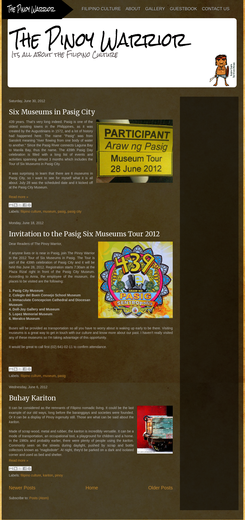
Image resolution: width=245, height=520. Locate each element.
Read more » (18, 197)
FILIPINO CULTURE (101, 8)
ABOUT (133, 8)
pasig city (74, 211)
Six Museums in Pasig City (52, 112)
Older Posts (160, 487)
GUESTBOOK (183, 8)
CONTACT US (215, 8)
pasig (62, 211)
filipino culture (31, 211)
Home (92, 487)
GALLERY (155, 8)
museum (49, 211)
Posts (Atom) (39, 498)
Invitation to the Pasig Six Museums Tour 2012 (84, 234)
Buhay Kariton (32, 398)
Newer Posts (22, 487)
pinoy (59, 475)
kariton (48, 475)
